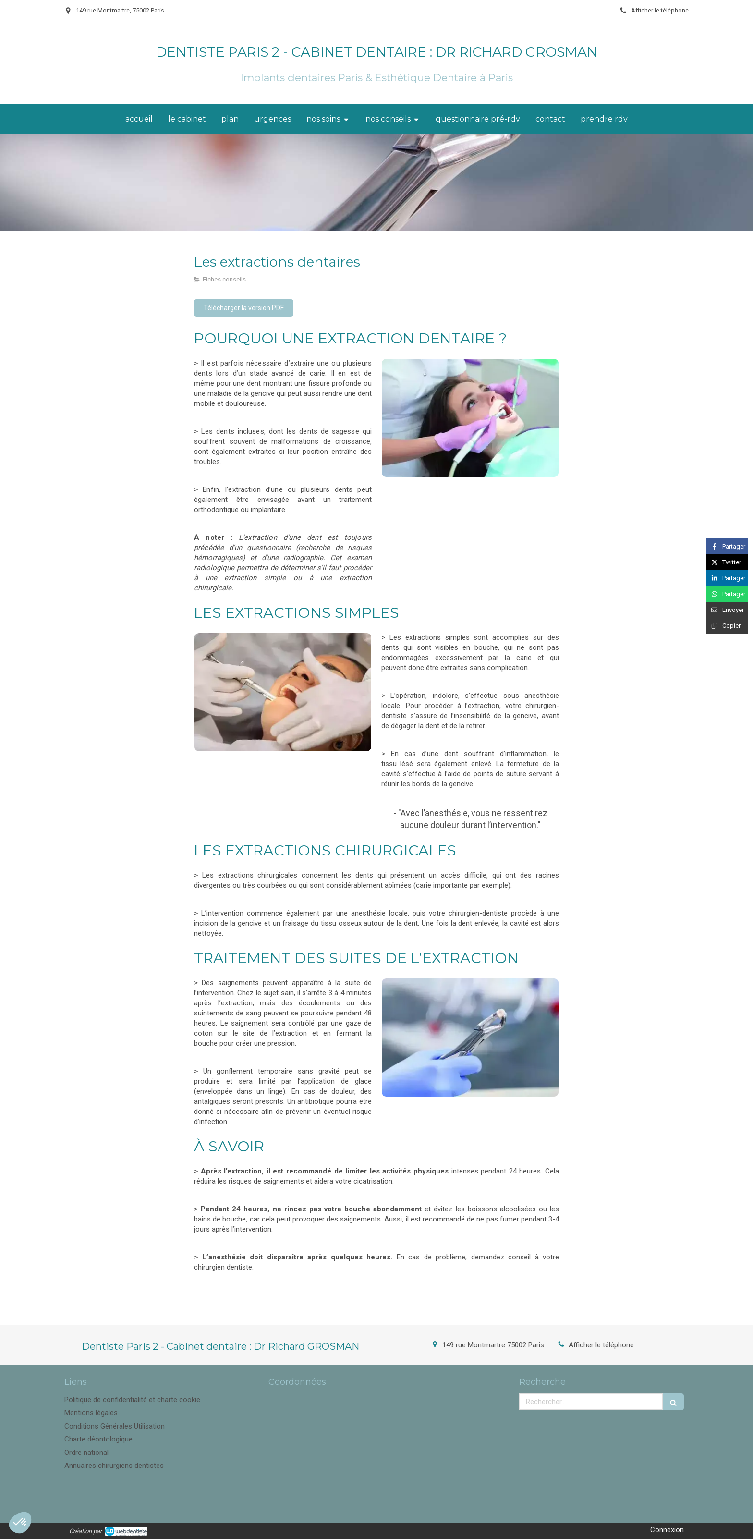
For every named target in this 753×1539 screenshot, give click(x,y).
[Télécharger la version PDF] (243, 308)
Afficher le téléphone (660, 10)
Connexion (667, 1530)
